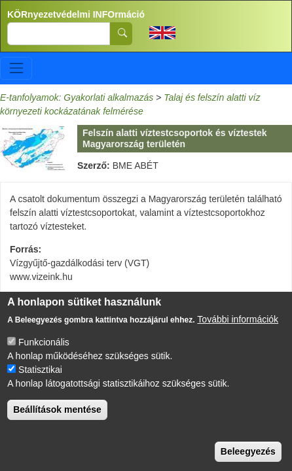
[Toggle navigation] (16, 68)
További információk (237, 333)
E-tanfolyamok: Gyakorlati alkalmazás (76, 97)
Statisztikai (40, 384)
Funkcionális (43, 356)
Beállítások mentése (57, 424)
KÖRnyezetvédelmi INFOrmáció (76, 14)
